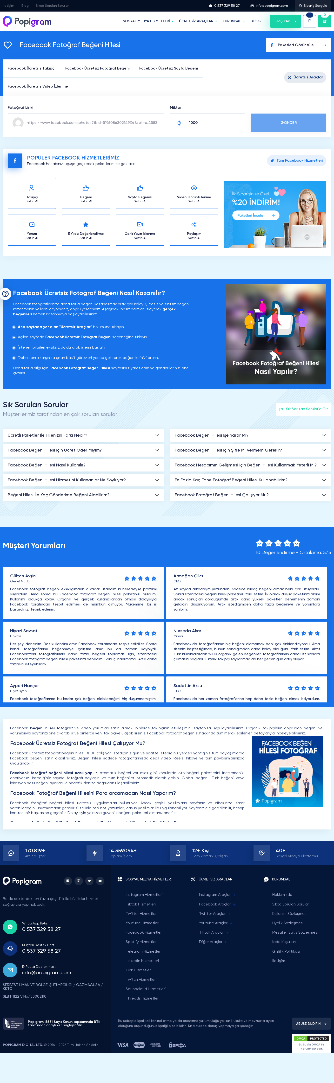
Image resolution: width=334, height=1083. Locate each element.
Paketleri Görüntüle (298, 45)
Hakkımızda (282, 895)
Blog (25, 5)
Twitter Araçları (215, 914)
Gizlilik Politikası (286, 952)
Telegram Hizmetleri (143, 952)
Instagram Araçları (217, 895)
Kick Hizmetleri (139, 971)
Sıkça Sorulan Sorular (52, 5)
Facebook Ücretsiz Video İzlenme (39, 87)
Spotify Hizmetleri (142, 942)
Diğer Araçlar (213, 942)
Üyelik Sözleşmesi (288, 923)
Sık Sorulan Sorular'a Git (303, 410)
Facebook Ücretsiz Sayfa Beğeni (176, 68)
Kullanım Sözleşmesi (289, 914)
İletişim (8, 5)
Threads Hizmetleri (143, 999)
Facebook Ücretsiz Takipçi (33, 68)
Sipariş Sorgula (313, 5)
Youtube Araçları (216, 923)
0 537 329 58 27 (224, 5)
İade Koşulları (284, 942)
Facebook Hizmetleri (144, 933)
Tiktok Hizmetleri (141, 905)
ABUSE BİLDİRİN (311, 1024)
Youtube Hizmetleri (143, 923)
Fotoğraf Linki (20, 108)
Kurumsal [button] (232, 21)
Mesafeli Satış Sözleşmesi (295, 933)
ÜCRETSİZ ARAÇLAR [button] (196, 21)
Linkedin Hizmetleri (142, 961)
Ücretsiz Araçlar (305, 78)
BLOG (256, 21)
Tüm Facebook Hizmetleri (296, 161)
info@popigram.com (269, 5)
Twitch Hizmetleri (141, 980)
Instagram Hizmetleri (144, 895)
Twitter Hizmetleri (142, 914)
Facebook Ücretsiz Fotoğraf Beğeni (101, 68)
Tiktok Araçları (214, 933)
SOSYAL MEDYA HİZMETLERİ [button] (146, 21)
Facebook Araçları (217, 905)
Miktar (176, 108)
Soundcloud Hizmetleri (146, 990)
